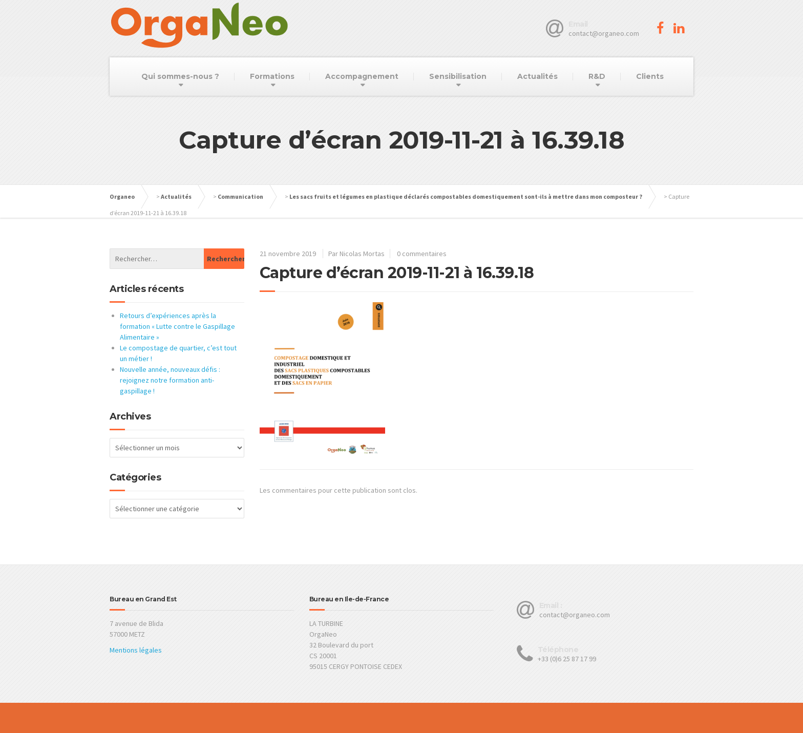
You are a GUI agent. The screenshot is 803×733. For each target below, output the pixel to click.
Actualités (537, 76)
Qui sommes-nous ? (180, 76)
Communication (240, 196)
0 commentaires (422, 253)
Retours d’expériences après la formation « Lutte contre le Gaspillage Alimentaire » (177, 326)
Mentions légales (136, 650)
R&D (596, 76)
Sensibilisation (458, 76)
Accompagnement (361, 76)
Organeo (122, 196)
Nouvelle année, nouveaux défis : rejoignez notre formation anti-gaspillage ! (170, 380)
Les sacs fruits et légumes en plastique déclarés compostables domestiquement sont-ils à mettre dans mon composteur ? (465, 196)
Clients (650, 76)
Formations (272, 76)
